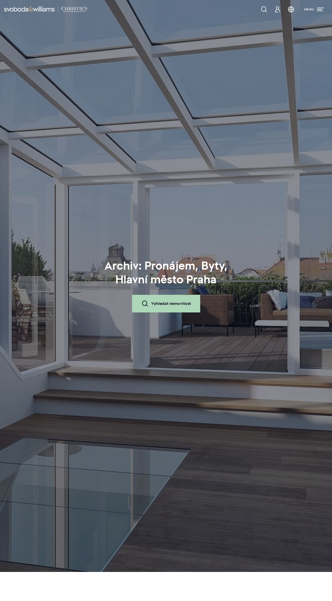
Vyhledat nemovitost (166, 303)
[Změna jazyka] (291, 9)
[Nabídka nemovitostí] (264, 9)
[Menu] (314, 9)
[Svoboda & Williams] (45, 9)
